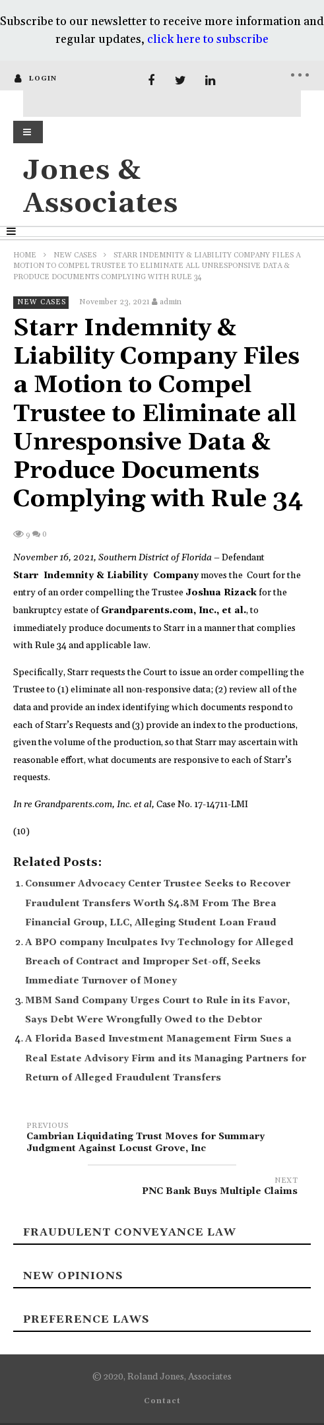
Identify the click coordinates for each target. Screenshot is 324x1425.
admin (170, 302)
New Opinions (73, 1275)
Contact (162, 1401)
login (43, 79)
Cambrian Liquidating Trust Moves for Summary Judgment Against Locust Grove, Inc (162, 1139)
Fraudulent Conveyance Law (129, 1232)
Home (24, 255)
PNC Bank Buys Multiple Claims (162, 1188)
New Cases (74, 255)
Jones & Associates (100, 187)
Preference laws (86, 1319)
